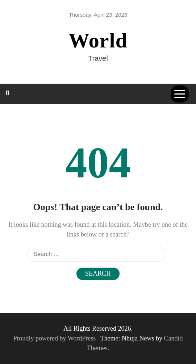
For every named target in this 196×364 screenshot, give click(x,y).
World (98, 40)
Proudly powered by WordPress (55, 338)
